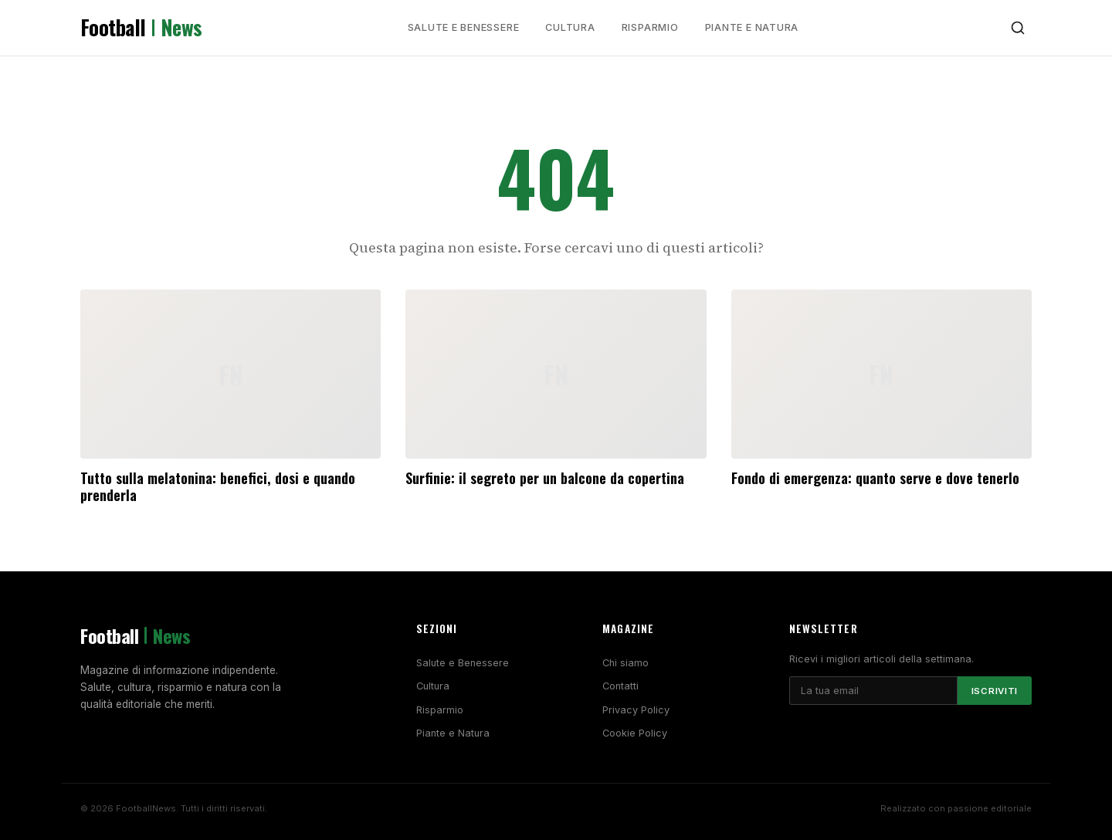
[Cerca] (1018, 28)
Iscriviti (994, 691)
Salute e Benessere (464, 27)
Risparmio (650, 27)
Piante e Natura (752, 27)
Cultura (570, 27)
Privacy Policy (636, 710)
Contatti (620, 686)
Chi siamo (625, 663)
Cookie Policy (634, 733)
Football (141, 28)
